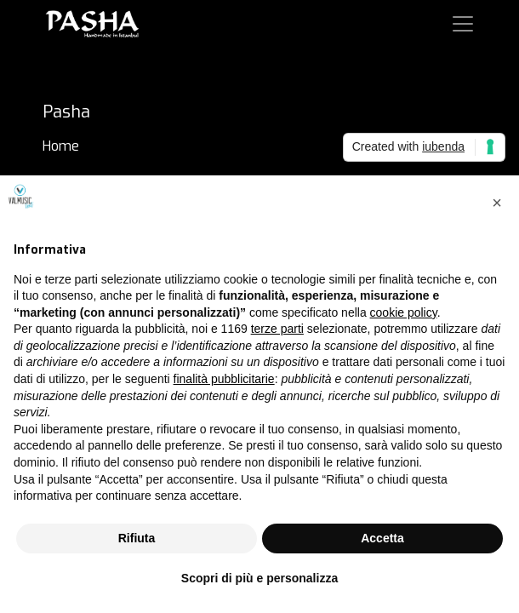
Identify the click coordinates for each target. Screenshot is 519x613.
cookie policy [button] (403, 312)
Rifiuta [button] (137, 538)
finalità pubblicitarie (224, 379)
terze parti (277, 328)
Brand (60, 166)
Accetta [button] (382, 538)
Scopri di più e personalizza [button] (259, 578)
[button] (496, 202)
